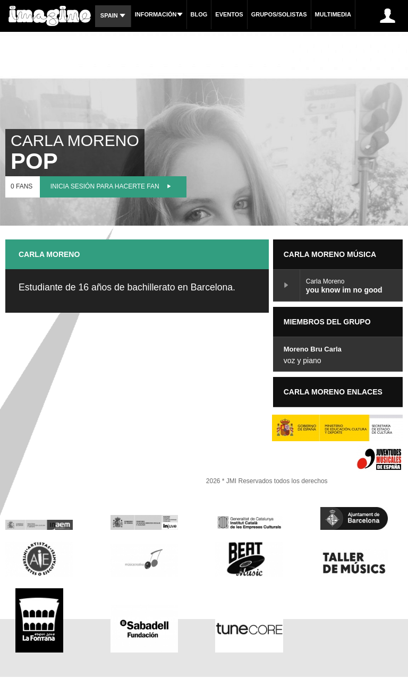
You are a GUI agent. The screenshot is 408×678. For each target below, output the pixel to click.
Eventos (229, 14)
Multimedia (333, 14)
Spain (112, 15)
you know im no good (286, 285)
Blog (199, 14)
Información (159, 14)
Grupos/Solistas (279, 14)
